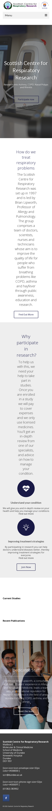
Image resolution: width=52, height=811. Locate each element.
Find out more (26, 513)
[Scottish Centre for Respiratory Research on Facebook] (6, 798)
